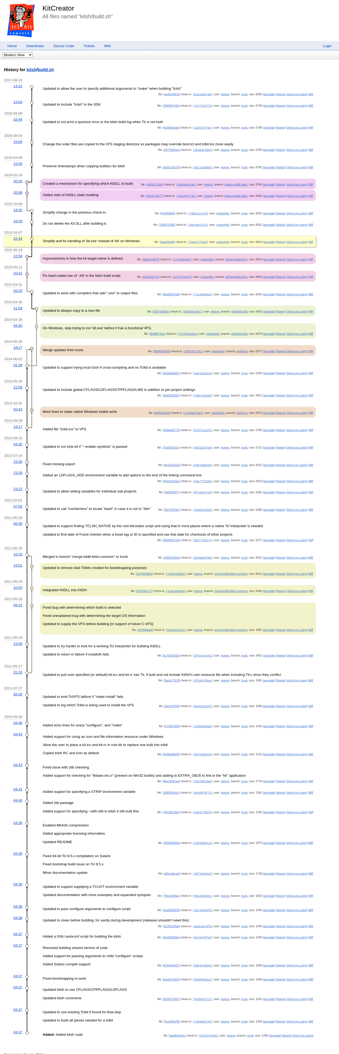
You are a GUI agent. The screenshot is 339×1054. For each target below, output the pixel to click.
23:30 (18, 456)
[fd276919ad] (203, 773)
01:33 (18, 664)
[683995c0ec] (193, 308)
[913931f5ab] (171, 917)
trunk (244, 94)
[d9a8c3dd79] (150, 256)
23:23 (18, 483)
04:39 (18, 814)
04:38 (18, 897)
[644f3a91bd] (162, 408)
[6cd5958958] (171, 901)
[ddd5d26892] (171, 390)
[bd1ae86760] (203, 94)
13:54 (18, 102)
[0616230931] (203, 887)
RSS (39, 1044)
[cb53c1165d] (154, 183)
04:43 (18, 726)
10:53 (18, 580)
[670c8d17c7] (144, 583)
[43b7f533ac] (171, 503)
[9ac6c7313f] (172, 672)
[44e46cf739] (186, 194)
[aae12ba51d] (203, 369)
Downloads (35, 46)
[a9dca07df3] (203, 917)
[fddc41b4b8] (203, 391)
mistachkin (222, 211)
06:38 (18, 517)
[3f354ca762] (203, 647)
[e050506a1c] (203, 969)
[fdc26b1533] (171, 459)
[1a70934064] (144, 566)
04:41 (18, 780)
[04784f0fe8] (203, 928)
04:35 (18, 439)
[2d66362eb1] (171, 783)
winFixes (242, 347)
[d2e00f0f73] (203, 784)
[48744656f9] (203, 901)
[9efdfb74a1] (157, 330)
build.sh (46, 69)
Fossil (28, 1044)
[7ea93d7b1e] (171, 442)
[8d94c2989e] (203, 955)
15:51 (18, 558)
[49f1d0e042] (203, 864)
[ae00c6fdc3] (172, 94)
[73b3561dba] (171, 803)
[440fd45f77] (172, 486)
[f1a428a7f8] (172, 1011)
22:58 (18, 383)
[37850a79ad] (193, 408)
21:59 (18, 305)
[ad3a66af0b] (203, 551)
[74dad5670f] (203, 1011)
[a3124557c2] (150, 273)
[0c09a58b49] (171, 745)
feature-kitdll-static (236, 183)
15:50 (18, 163)
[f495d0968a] (171, 833)
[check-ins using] (296, 94)
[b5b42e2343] (176, 622)
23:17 (18, 422)
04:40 (18, 322)
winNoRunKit (239, 308)
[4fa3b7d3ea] (203, 672)
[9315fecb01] (209, 1025)
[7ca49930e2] (203, 291)
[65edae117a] (198, 222)
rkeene (225, 94)
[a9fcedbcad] (172, 864)
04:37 (18, 924)
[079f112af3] (203, 425)
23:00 (18, 636)
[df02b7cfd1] (193, 347)
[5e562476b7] (171, 988)
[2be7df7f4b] (172, 697)
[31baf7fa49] (198, 239)
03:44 (18, 119)
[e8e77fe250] (203, 475)
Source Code (63, 46)
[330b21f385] (167, 222)
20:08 (18, 191)
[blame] (280, 94)
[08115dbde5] (203, 166)
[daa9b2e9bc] (177, 1025)
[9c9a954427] (171, 955)
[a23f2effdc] (203, 127)
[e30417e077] (154, 194)
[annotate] (269, 94)
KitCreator (58, 8)
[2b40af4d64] (203, 149)
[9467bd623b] (203, 459)
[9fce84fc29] (203, 486)
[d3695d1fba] (171, 550)
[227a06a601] (182, 257)
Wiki (107, 46)
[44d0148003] (176, 566)
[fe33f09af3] (167, 211)
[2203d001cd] (203, 834)
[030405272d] (171, 533)
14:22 (18, 86)
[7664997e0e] (171, 105)
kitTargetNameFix (237, 256)
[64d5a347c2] (203, 989)
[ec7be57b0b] (171, 647)
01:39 (18, 361)
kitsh (31, 69)
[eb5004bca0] (186, 183)
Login (327, 46)
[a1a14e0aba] (176, 583)
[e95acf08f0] (203, 803)
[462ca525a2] (171, 475)
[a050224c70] (171, 166)
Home (12, 46)
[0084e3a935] (161, 347)
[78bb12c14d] (198, 211)
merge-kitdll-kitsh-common (231, 566)
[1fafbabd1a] (188, 330)
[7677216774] (203, 105)
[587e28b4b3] (203, 746)
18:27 (18, 344)
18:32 (18, 208)
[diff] (310, 94)
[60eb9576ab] (171, 291)
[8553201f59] (203, 442)
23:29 (18, 467)
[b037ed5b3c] (161, 308)
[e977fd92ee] (171, 149)
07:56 (18, 500)
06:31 (18, 597)
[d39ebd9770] (171, 425)
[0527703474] (203, 533)
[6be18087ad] (171, 772)
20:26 (18, 180)
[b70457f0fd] (172, 718)
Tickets (89, 46)
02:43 (18, 404)
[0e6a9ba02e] (171, 368)
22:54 (18, 253)
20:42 (18, 270)
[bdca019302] (171, 969)
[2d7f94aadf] (145, 622)
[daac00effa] (167, 239)
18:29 (18, 219)
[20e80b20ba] (171, 927)
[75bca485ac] (171, 886)
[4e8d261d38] (203, 503)
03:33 (18, 287)
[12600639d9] (203, 718)
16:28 (18, 547)
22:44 (18, 236)
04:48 (18, 715)
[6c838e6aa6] (171, 127)
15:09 (18, 141)
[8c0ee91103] (203, 698)
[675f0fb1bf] (182, 274)
